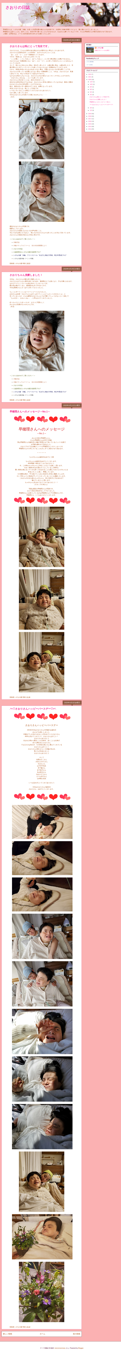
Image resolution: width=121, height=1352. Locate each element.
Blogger (80, 1348)
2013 (90, 129)
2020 (90, 79)
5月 (91, 92)
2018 (90, 116)
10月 (91, 84)
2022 (90, 74)
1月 (91, 110)
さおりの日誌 (16, 7)
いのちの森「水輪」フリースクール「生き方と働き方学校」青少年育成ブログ (39, 255)
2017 (90, 118)
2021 (90, 77)
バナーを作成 (89, 64)
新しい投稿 (7, 1334)
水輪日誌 (16, 242)
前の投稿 (76, 1334)
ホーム (42, 1334)
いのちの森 (100, 48)
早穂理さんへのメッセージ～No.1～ (30, 411)
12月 (91, 82)
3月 (91, 108)
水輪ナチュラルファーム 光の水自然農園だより (30, 245)
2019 (90, 113)
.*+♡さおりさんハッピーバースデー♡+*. (33, 708)
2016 (90, 121)
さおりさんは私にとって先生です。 (30, 46)
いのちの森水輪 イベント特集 (23, 258)
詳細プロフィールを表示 (102, 50)
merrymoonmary (60, 1348)
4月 (91, 94)
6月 (91, 89)
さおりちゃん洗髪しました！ (26, 275)
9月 (91, 87)
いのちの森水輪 (89, 61)
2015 (90, 124)
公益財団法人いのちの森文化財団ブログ (27, 252)
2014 (90, 126)
